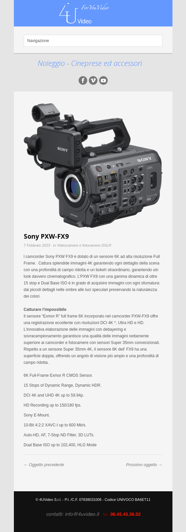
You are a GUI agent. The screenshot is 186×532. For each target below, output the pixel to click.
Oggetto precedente (46, 464)
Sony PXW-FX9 (46, 236)
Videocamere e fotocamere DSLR (84, 245)
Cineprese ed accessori (106, 63)
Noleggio (52, 63)
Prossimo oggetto (141, 464)
